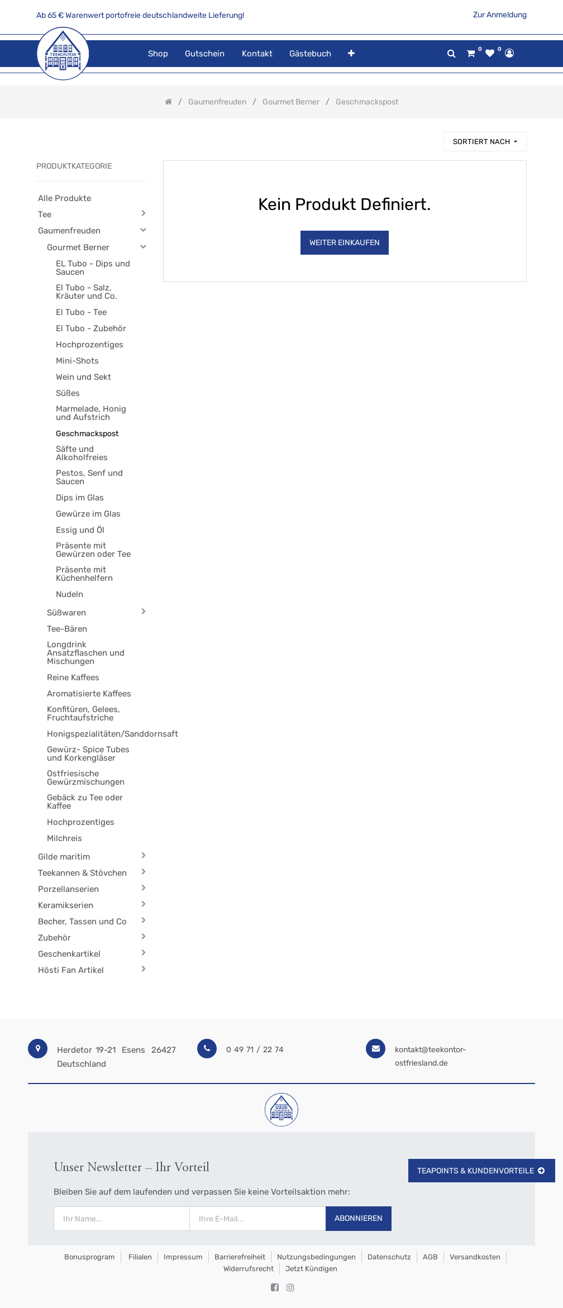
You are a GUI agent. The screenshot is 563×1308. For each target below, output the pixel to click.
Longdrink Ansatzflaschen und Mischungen (86, 652)
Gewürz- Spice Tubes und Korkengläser (88, 753)
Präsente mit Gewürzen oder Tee (93, 550)
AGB (430, 1257)
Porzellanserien (68, 889)
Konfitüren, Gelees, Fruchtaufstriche (83, 713)
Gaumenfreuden (69, 231)
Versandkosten (475, 1257)
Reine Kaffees (73, 677)
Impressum (183, 1257)
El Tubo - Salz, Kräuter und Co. (86, 292)
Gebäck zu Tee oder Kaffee (85, 802)
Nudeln (69, 594)
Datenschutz (389, 1257)
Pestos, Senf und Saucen (89, 477)
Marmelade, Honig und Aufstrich (91, 413)
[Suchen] (430, 136)
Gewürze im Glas (88, 514)
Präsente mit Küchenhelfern (84, 574)
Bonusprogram (89, 1257)
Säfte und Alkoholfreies (82, 453)
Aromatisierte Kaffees (89, 694)
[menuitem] (158, 54)
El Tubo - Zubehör (91, 328)
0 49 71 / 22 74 (255, 1049)
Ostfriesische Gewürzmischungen (86, 777)
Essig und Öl (80, 530)
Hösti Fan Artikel (71, 970)
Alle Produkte (64, 198)
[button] (351, 54)
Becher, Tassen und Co (82, 921)
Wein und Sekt (83, 377)
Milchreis (64, 838)
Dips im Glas (80, 498)
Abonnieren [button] (359, 1218)
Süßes (68, 393)
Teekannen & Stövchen (82, 873)
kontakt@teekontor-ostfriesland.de (430, 1056)
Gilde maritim (64, 857)
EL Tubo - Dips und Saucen (93, 268)
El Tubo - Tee (81, 312)
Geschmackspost (87, 433)
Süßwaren (66, 613)
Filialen (139, 1257)
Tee (44, 214)
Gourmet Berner (78, 247)
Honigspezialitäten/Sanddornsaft (91, 734)
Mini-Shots (77, 361)
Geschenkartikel (69, 954)
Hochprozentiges (89, 345)
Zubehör (54, 938)
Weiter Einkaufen (344, 242)
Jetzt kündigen (311, 1268)
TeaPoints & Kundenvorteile (481, 1171)
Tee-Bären (67, 629)
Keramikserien (65, 905)
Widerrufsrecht (248, 1268)
